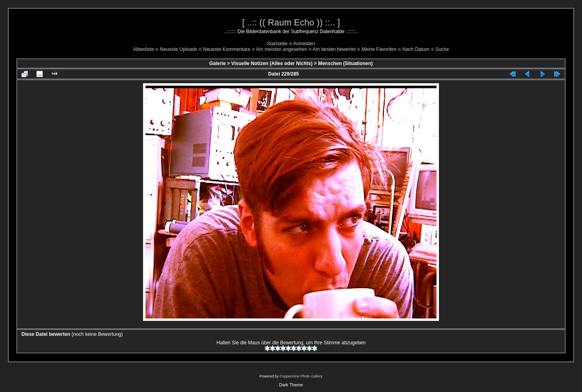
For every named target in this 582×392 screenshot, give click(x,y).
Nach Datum (416, 49)
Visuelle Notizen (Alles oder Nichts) (271, 63)
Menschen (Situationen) (345, 63)
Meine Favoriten (379, 49)
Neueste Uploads (178, 49)
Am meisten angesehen (281, 49)
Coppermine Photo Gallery (301, 376)
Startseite (277, 43)
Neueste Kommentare (227, 49)
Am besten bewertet (334, 49)
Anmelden (304, 43)
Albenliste (143, 49)
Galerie (217, 63)
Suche (442, 49)
